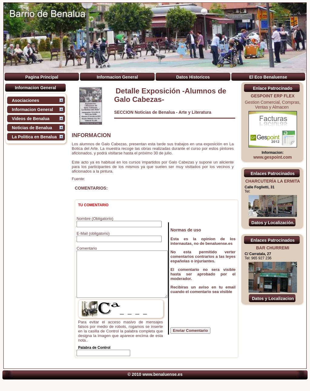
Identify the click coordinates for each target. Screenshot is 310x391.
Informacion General (117, 77)
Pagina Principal (41, 77)
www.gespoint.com (272, 157)
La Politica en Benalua (34, 136)
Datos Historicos (193, 77)
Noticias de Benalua (32, 127)
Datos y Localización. (272, 222)
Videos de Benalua (30, 118)
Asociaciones (25, 100)
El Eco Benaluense (268, 77)
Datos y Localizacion (273, 298)
